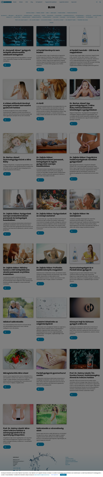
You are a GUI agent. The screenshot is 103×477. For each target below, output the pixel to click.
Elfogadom (63, 474)
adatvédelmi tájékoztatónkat (41, 475)
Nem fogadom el (54, 474)
